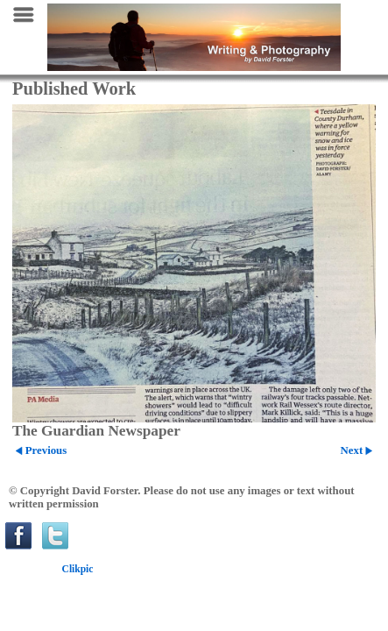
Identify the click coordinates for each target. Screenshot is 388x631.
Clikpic (78, 569)
